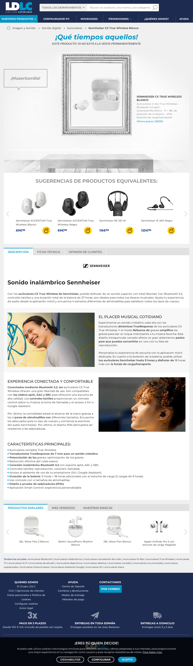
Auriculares (74, 28)
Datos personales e (19, 594)
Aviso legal (26, 607)
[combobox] (63, 7)
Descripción (18, 252)
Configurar (101, 659)
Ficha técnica (48, 252)
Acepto (127, 659)
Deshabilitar (70, 659)
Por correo (110, 589)
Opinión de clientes (85, 252)
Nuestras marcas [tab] (97, 508)
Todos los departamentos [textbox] (61, 7)
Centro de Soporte (73, 586)
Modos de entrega (73, 594)
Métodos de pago (73, 599)
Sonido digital (51, 28)
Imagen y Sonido (24, 28)
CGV (11, 590)
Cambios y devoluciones (73, 590)
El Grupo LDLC (26, 586)
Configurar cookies (26, 603)
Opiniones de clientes (30, 590)
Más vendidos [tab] (63, 508)
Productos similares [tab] (25, 508)
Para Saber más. (152, 652)
